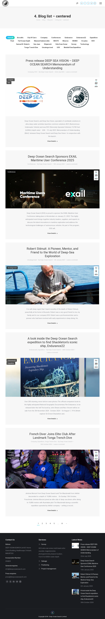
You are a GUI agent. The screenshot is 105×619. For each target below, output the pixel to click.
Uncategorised (32, 260)
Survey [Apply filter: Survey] (73, 44)
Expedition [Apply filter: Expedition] (94, 37)
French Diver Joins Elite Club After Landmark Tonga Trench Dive (52, 436)
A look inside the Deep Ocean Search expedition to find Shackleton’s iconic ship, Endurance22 (52, 342)
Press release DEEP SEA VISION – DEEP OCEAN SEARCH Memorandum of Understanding (52, 64)
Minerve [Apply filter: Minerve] (65, 41)
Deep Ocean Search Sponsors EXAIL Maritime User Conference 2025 (52, 158)
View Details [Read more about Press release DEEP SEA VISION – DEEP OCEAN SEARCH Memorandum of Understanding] (52, 141)
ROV (35, 72)
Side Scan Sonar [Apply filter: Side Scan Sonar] (61, 44)
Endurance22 (33, 350)
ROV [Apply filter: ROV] (93, 41)
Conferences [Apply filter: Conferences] (56, 37)
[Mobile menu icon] (100, 3)
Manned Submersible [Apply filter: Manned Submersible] (41, 41)
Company (31, 72)
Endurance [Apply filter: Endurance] (68, 37)
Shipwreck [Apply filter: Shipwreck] (48, 44)
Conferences (31, 164)
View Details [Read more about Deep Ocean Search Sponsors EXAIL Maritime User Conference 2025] (52, 233)
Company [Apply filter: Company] (44, 37)
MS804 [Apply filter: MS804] (74, 41)
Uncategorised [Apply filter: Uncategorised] (47, 47)
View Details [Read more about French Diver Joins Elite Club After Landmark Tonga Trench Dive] (52, 510)
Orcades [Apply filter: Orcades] (84, 41)
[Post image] (75, 545)
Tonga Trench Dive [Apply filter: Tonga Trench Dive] (31, 47)
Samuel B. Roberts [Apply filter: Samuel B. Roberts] (23, 44)
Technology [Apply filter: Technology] (84, 44)
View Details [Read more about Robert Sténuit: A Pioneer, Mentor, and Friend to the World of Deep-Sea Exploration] (52, 323)
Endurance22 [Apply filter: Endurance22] (81, 37)
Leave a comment (71, 72)
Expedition (41, 350)
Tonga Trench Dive (50, 441)
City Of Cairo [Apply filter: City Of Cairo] (32, 37)
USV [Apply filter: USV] (58, 47)
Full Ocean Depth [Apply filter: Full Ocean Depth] (24, 41)
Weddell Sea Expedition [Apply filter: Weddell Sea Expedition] (72, 47)
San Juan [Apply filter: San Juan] (37, 44)
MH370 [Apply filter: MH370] (56, 41)
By (46, 72)
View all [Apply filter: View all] (10, 37)
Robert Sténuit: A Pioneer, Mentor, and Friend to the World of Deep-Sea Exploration (52, 252)
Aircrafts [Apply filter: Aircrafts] (20, 37)
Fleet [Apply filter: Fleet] (12, 41)
